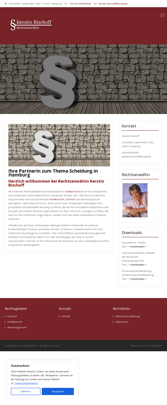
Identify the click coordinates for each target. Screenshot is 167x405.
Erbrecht (71, 199)
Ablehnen (26, 391)
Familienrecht (72, 191)
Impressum (121, 321)
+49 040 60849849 (80, 3)
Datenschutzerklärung (26, 383)
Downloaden (137, 246)
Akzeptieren (58, 391)
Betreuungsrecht (16, 327)
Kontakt (65, 316)
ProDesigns (155, 345)
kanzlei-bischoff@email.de (113, 3)
